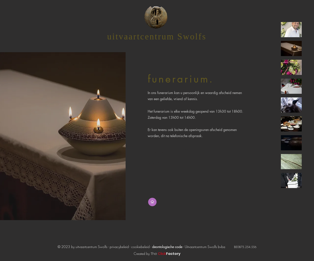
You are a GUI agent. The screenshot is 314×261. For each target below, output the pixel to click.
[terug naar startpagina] (152, 202)
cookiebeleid (140, 246)
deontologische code (167, 246)
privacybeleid (119, 246)
